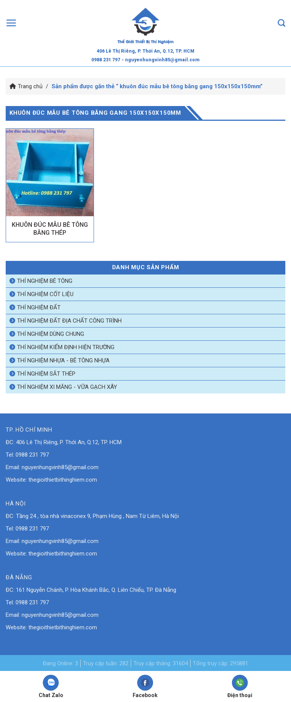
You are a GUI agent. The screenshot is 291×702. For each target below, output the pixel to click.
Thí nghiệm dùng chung (50, 334)
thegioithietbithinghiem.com (62, 479)
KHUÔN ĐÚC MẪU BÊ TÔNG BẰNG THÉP (50, 228)
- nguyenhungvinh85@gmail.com (161, 59)
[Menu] (11, 22)
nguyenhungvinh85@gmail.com (60, 467)
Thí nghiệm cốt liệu (45, 294)
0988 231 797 (105, 59)
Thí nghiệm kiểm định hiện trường (65, 347)
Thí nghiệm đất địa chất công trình (69, 320)
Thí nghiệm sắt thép (46, 373)
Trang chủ (30, 86)
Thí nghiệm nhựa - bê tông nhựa (63, 360)
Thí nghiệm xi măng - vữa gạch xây (67, 387)
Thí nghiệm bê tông (44, 281)
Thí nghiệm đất (39, 307)
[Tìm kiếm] (281, 22)
